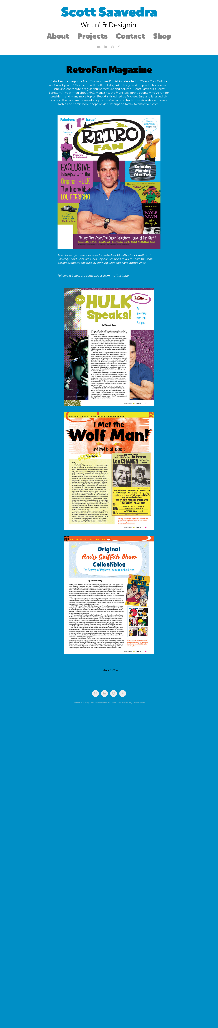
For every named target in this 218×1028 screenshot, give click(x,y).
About (58, 36)
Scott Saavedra (109, 12)
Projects (92, 36)
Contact (130, 36)
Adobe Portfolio (138, 703)
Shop (162, 36)
